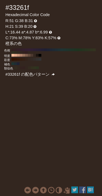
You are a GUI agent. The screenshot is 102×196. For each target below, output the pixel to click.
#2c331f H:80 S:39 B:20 (89, 49)
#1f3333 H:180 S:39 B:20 (61, 49)
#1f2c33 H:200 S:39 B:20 (56, 49)
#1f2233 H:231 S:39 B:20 (18, 63)
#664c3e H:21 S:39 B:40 (29, 55)
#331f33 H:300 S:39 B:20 (29, 49)
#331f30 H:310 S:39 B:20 (26, 49)
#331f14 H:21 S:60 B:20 (23, 59)
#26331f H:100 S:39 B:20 (83, 49)
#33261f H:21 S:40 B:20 (29, 59)
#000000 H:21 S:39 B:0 (40, 55)
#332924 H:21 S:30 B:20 (31, 59)
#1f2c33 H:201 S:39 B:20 (15, 63)
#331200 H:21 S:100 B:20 (12, 59)
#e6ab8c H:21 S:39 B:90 (15, 55)
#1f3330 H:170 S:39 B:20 (64, 49)
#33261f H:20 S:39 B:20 (21, 52)
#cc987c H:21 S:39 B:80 (18, 55)
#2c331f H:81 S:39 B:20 (37, 67)
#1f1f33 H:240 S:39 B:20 (45, 49)
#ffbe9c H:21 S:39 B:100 (12, 55)
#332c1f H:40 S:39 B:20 (15, 52)
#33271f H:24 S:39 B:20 (18, 67)
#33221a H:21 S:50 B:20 (26, 59)
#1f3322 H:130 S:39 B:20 (75, 49)
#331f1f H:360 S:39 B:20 (12, 49)
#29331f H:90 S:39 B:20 (86, 49)
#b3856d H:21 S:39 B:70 (21, 55)
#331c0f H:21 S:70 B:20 (21, 59)
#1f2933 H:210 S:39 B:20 (53, 49)
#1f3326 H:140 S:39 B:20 (72, 49)
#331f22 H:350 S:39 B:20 (15, 49)
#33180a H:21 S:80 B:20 (18, 59)
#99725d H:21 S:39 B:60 (23, 55)
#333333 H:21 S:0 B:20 (40, 59)
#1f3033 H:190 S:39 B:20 (59, 49)
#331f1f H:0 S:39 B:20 (26, 52)
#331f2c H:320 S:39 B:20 (23, 49)
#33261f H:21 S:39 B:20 (34, 55)
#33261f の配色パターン (30, 74)
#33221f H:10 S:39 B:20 (23, 52)
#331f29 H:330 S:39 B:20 (21, 49)
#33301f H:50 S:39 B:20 (12, 52)
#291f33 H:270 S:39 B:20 (37, 49)
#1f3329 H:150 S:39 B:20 (70, 49)
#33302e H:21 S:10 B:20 (37, 59)
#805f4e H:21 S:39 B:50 (26, 55)
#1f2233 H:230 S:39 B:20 (48, 49)
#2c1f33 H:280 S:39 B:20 (34, 49)
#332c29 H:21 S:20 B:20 (34, 59)
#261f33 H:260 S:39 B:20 (40, 49)
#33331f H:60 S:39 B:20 (94, 49)
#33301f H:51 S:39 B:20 (32, 67)
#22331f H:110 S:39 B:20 (80, 49)
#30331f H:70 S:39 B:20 (91, 49)
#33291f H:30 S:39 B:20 (18, 52)
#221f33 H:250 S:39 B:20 (42, 49)
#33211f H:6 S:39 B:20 (24, 67)
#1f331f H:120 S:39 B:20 (78, 49)
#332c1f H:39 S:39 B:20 (15, 67)
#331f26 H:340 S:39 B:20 (18, 49)
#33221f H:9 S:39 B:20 (21, 67)
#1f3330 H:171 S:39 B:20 (12, 63)
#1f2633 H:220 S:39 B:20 (51, 49)
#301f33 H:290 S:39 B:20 (31, 49)
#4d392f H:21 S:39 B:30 (31, 55)
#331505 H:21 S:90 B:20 (15, 59)
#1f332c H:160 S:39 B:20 (67, 49)
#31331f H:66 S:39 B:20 (34, 67)
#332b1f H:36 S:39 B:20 (29, 67)
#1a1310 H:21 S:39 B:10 (37, 55)
